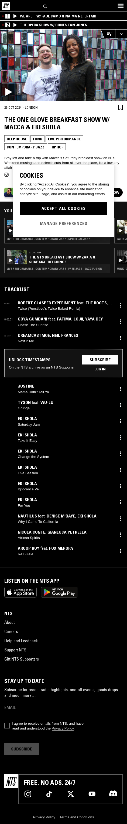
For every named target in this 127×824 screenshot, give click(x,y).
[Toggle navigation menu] (120, 6)
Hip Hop (56, 147)
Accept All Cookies (64, 208)
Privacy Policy (63, 728)
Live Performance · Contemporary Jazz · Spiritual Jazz (48, 239)
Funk (37, 139)
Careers (11, 631)
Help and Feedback (21, 640)
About (9, 622)
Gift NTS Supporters (21, 659)
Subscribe (100, 359)
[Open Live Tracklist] (108, 34)
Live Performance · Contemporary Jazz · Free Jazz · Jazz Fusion (54, 269)
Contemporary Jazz (25, 147)
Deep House (17, 139)
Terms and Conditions (77, 817)
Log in (100, 369)
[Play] (63, 65)
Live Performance (64, 139)
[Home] (6, 6)
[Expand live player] (121, 34)
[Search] (45, 5)
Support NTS (15, 649)
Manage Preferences (63, 223)
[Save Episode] (120, 107)
